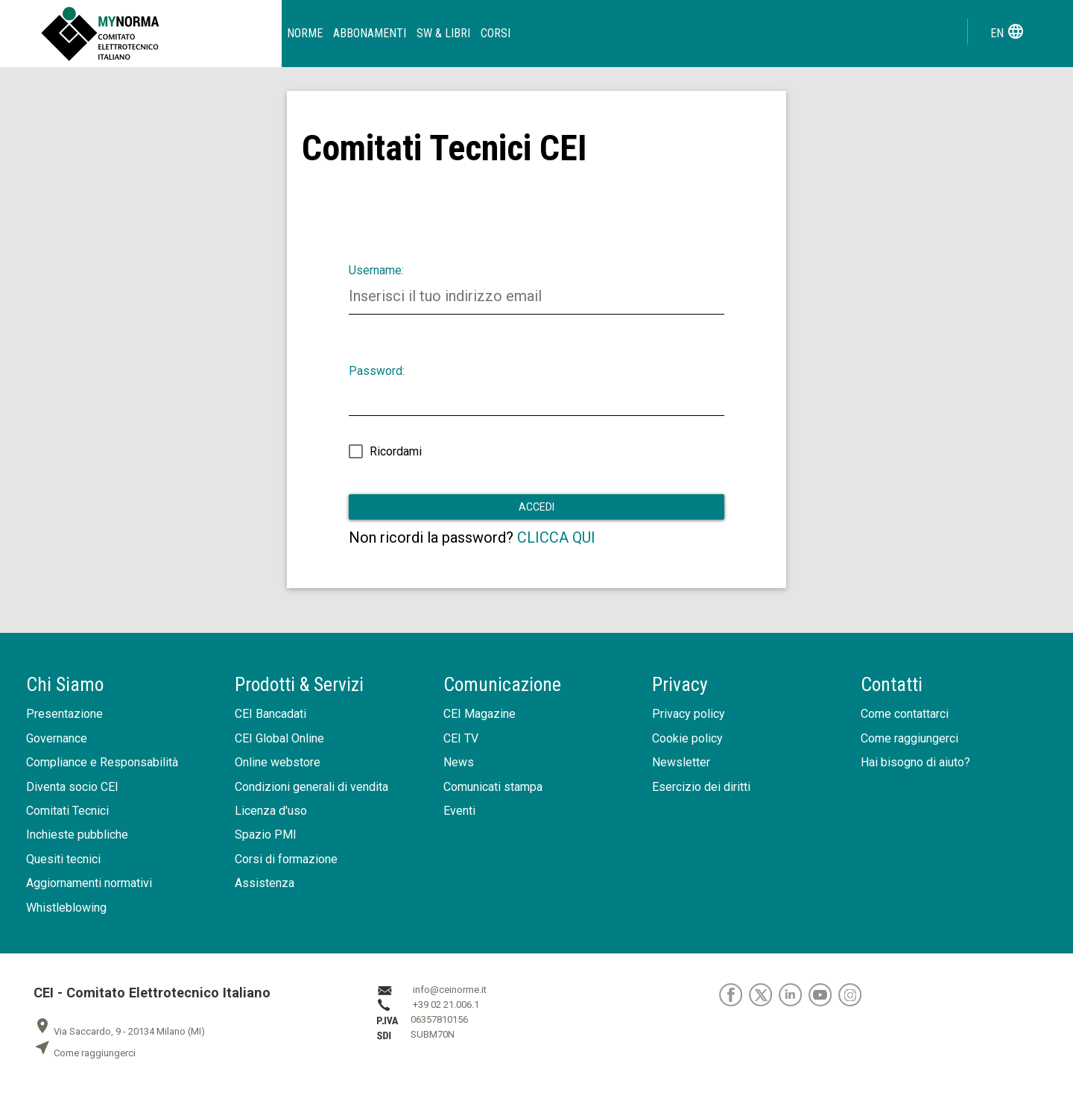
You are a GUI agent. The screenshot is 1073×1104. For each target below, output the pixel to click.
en (1007, 31)
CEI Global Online (279, 738)
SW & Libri (443, 33)
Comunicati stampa (492, 787)
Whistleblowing (66, 907)
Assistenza (264, 883)
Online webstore (277, 762)
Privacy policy (688, 714)
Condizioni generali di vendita (311, 787)
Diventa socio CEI (72, 787)
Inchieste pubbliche (77, 834)
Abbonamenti (369, 33)
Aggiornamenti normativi (89, 883)
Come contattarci (905, 714)
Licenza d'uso (271, 811)
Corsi (495, 33)
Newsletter (681, 762)
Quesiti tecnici (63, 859)
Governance (56, 738)
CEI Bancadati (270, 714)
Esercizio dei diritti (701, 787)
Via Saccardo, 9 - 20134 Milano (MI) (119, 1031)
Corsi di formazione (286, 859)
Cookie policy (687, 738)
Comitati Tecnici (67, 811)
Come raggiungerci (909, 738)
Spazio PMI (266, 834)
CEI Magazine (479, 714)
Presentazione (64, 714)
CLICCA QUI (556, 537)
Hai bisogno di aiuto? (915, 762)
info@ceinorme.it (450, 990)
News (458, 762)
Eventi (459, 811)
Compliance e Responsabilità (102, 762)
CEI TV (460, 738)
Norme (305, 33)
